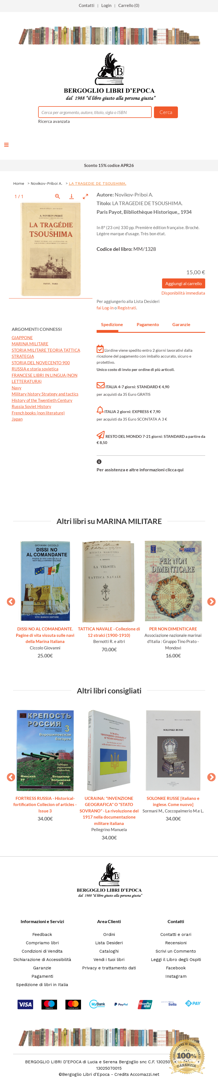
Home (18, 183)
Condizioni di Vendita (42, 951)
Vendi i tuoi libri (109, 959)
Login (106, 5)
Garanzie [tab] (181, 324)
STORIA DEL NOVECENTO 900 (41, 362)
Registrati (126, 307)
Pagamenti (42, 976)
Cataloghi (109, 951)
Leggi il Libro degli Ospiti (176, 959)
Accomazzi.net (144, 1074)
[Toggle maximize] (85, 196)
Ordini (109, 934)
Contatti (86, 5)
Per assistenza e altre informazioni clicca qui (140, 469)
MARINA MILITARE (30, 343)
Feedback (42, 934)
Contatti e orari (175, 934)
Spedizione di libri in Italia (42, 984)
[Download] (72, 196)
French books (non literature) (38, 412)
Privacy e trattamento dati (109, 967)
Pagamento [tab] (145, 324)
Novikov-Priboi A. (46, 183)
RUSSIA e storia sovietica (35, 368)
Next (209, 600)
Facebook (176, 967)
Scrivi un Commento (176, 951)
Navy (16, 387)
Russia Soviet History (31, 406)
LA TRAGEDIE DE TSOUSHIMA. (97, 183)
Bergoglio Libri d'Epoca (86, 1074)
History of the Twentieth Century (42, 400)
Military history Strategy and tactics (45, 393)
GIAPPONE (22, 337)
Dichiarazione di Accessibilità (42, 959)
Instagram (176, 976)
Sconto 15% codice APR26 (109, 165)
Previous (9, 600)
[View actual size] (58, 196)
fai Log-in (105, 307)
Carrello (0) (128, 5)
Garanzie (42, 967)
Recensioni (176, 942)
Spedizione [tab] (109, 324)
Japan (17, 418)
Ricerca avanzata (54, 121)
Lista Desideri (109, 942)
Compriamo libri (42, 942)
